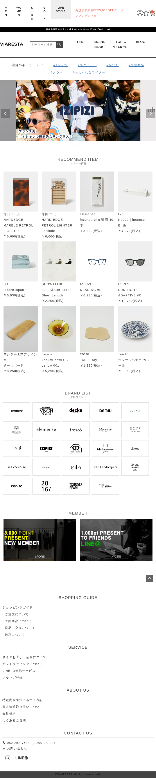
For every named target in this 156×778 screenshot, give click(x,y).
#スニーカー (87, 65)
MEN (6, 11)
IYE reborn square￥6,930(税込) (15, 289)
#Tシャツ (60, 65)
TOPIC (121, 42)
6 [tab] (74, 145)
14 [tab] (98, 145)
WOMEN (19, 11)
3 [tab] (64, 145)
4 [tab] (67, 145)
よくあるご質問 (14, 720)
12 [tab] (92, 145)
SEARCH (120, 47)
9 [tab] (83, 145)
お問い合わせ (14, 748)
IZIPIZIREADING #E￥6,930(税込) (91, 289)
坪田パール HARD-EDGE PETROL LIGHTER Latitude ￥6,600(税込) (57, 225)
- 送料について (13, 634)
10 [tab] (86, 145)
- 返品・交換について (18, 628)
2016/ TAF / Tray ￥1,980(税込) (91, 359)
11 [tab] (89, 145)
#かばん (112, 65)
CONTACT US (78, 733)
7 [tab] (77, 145)
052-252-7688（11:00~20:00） (29, 743)
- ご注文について (15, 614)
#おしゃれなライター (89, 72)
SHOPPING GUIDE (78, 597)
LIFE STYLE (61, 9)
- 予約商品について (17, 621)
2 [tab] (61, 145)
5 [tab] (71, 145)
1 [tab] (58, 145)
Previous (5, 113)
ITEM (79, 42)
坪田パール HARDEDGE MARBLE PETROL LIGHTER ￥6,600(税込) (18, 225)
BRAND (100, 42)
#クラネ (57, 72)
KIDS (32, 13)
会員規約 (9, 713)
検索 (59, 45)
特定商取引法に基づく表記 (22, 700)
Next (150, 113)
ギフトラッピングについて (22, 664)
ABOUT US (78, 690)
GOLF (44, 13)
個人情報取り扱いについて (22, 707)
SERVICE (78, 647)
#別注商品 (136, 65)
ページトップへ (149, 578)
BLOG (140, 42)
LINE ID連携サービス (19, 670)
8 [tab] (80, 145)
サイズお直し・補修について (24, 657)
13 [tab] (95, 145)
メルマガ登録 (12, 677)
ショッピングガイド (17, 607)
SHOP (98, 47)
